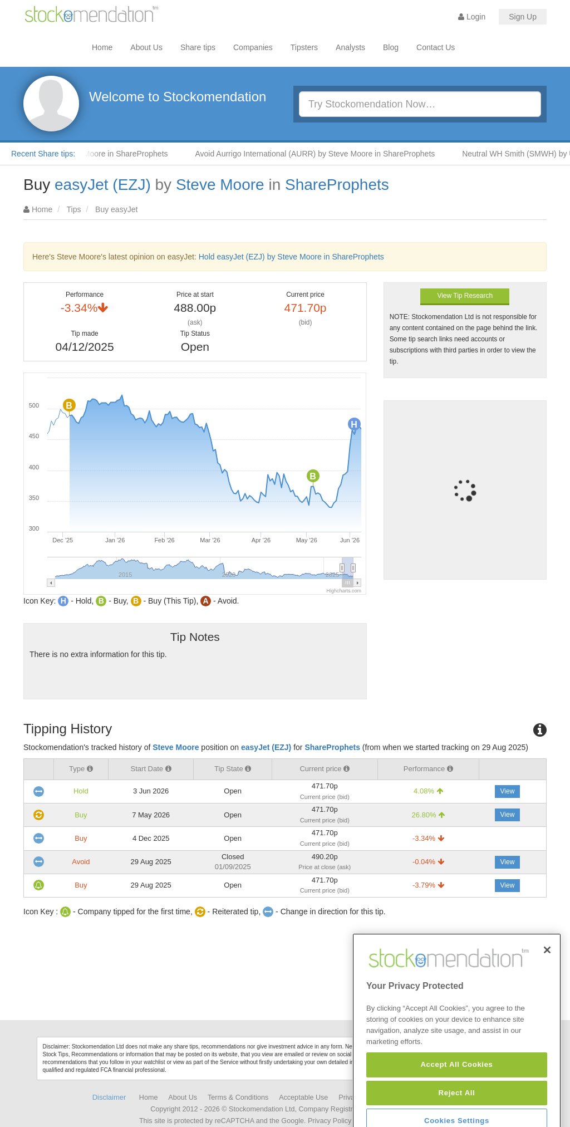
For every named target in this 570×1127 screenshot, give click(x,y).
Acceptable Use (303, 1097)
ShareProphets (337, 184)
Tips (74, 209)
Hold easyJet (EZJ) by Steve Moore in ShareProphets (291, 256)
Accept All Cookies (456, 1110)
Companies (253, 47)
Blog (391, 47)
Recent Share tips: (43, 153)
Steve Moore (220, 184)
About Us (146, 47)
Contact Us (435, 47)
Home (102, 47)
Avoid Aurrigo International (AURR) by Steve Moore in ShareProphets (323, 153)
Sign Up (523, 16)
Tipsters (304, 47)
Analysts (350, 47)
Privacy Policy (329, 1121)
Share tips (197, 47)
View (507, 791)
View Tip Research (465, 296)
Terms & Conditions (238, 1097)
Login (471, 16)
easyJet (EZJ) (103, 184)
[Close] (547, 995)
